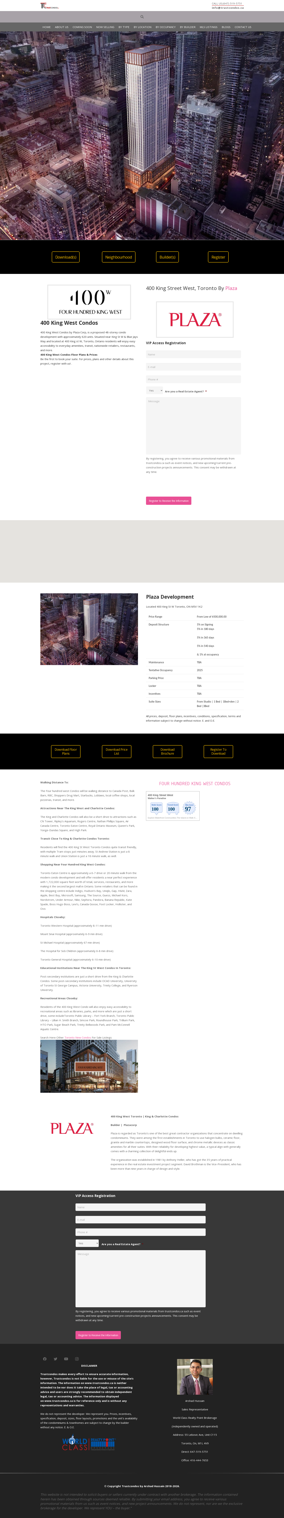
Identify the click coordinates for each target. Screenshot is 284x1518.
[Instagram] (76, 1359)
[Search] (142, 17)
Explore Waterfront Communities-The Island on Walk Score (173, 818)
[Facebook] (44, 1359)
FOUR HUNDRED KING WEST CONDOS (194, 783)
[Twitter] (55, 1359)
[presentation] (173, 484)
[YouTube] (66, 1359)
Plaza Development (170, 596)
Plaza (231, 288)
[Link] (49, 5)
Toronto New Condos (77, 1037)
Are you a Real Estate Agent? (186, 391)
